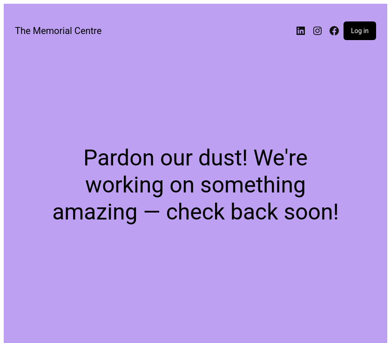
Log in (360, 30)
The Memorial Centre (58, 30)
